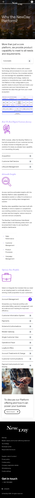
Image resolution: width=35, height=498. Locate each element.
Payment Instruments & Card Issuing (17, 366)
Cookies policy (6, 462)
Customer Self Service (17, 162)
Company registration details (10, 465)
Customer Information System (17, 316)
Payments (17, 321)
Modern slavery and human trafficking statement (16, 440)
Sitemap (4, 437)
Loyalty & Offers (17, 348)
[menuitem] (17, 471)
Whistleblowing (6, 468)
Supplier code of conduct (9, 456)
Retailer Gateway (17, 332)
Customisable (7, 61)
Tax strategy (5, 443)
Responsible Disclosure (8, 449)
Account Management (17, 300)
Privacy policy (6, 459)
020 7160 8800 (7, 482)
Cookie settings (6, 471)
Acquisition (17, 156)
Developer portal (6, 446)
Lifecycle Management (17, 167)
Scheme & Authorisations (17, 327)
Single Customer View (17, 337)
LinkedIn (5, 489)
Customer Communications (17, 359)
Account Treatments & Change (17, 354)
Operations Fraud (17, 343)
